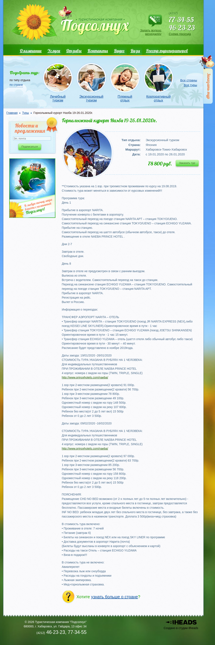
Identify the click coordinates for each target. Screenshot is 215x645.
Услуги (53, 50)
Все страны (188, 80)
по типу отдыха (20, 80)
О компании (31, 50)
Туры (25, 112)
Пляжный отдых (125, 98)
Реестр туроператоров (167, 50)
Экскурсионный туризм (91, 98)
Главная (12, 112)
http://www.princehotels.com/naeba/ (85, 377)
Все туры (190, 85)
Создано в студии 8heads (181, 628)
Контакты (97, 50)
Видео (119, 50)
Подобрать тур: (24, 72)
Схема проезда (180, 34)
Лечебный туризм (57, 98)
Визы (135, 50)
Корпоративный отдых (158, 98)
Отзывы (74, 50)
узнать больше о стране (114, 596)
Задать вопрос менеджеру (150, 32)
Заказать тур (187, 163)
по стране (16, 84)
